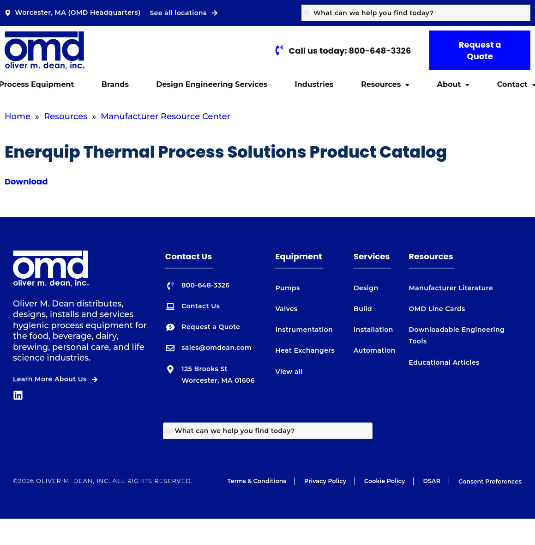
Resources (385, 84)
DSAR (431, 481)
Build (363, 309)
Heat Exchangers (305, 350)
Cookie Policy (384, 481)
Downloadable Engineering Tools (457, 335)
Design (366, 288)
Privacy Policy (325, 481)
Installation (373, 329)
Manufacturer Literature (451, 288)
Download (26, 181)
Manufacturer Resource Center (165, 116)
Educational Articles (444, 362)
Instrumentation (304, 329)
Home (17, 116)
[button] (385, 84)
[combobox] (415, 13)
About (453, 84)
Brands (115, 84)
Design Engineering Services (211, 84)
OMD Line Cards (437, 309)
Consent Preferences (490, 481)
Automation (375, 350)
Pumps (287, 288)
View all (288, 371)
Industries (314, 84)
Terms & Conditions (256, 481)
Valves (286, 309)
